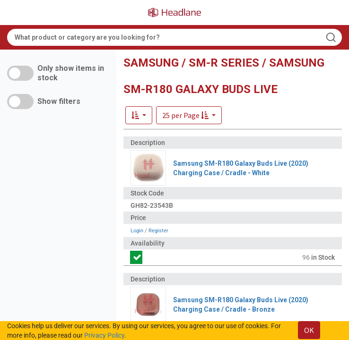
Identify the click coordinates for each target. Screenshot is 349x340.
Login (137, 231)
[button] (189, 115)
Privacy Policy (104, 335)
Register (158, 231)
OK (309, 330)
